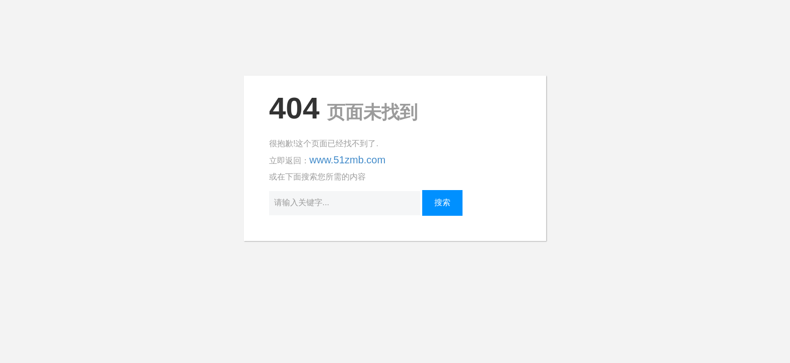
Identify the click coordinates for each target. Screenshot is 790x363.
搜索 (442, 202)
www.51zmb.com (347, 159)
